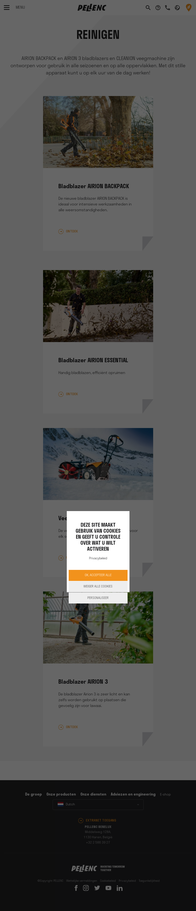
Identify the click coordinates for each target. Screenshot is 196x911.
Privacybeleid (98, 558)
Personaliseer (98, 598)
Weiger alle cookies (98, 586)
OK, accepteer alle (98, 575)
